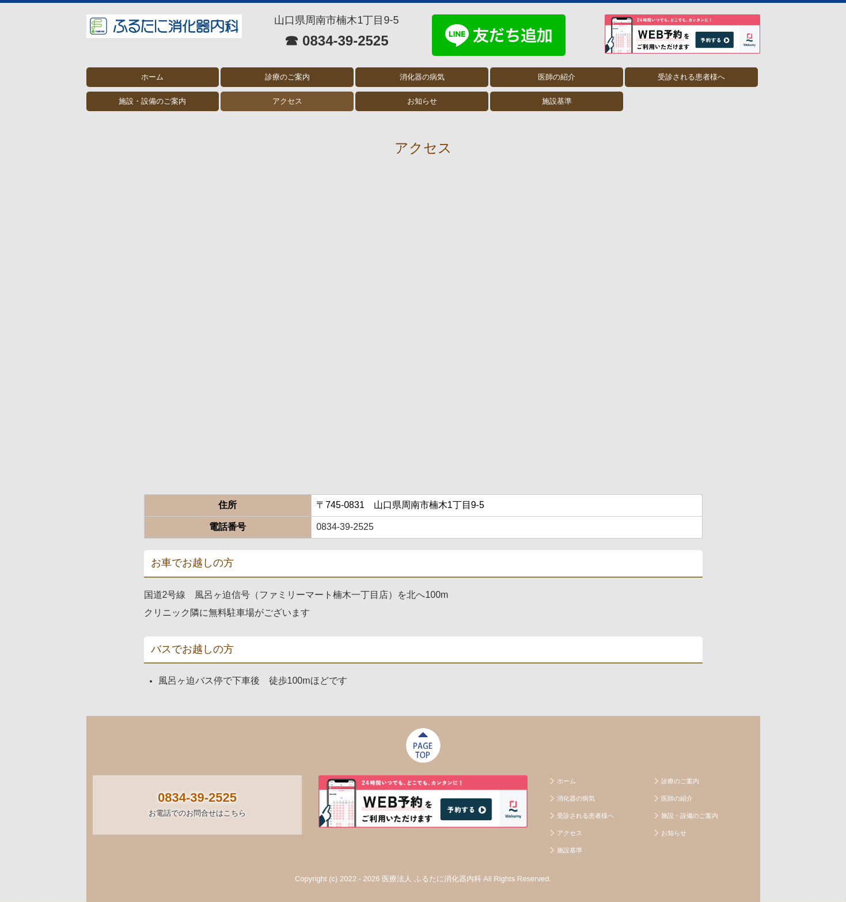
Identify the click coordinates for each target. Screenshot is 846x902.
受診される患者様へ (691, 77)
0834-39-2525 (345, 527)
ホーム (152, 77)
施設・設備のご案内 (152, 101)
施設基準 (557, 101)
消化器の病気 (422, 77)
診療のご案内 (287, 77)
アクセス (287, 101)
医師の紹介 (556, 77)
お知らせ (422, 101)
